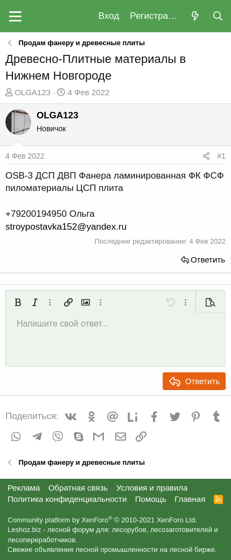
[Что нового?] (195, 16)
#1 (221, 156)
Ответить (208, 259)
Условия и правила (152, 487)
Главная (189, 499)
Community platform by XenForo (102, 520)
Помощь (150, 499)
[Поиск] (217, 16)
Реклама (24, 487)
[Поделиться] (206, 157)
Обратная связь (78, 487)
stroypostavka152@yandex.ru (66, 227)
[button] (15, 16)
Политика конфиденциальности (67, 499)
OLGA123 (33, 92)
